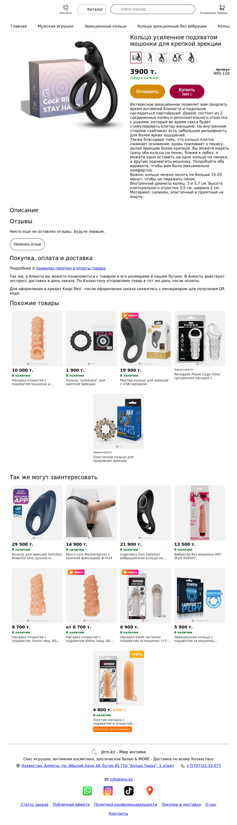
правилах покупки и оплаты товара (71, 268)
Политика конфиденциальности (125, 804)
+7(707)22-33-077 (203, 766)
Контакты (118, 813)
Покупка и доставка (181, 804)
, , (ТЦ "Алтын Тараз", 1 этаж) (98, 766)
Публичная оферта (71, 804)
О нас (211, 804)
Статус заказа (34, 804)
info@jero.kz (121, 779)
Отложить (147, 91)
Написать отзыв (27, 244)
